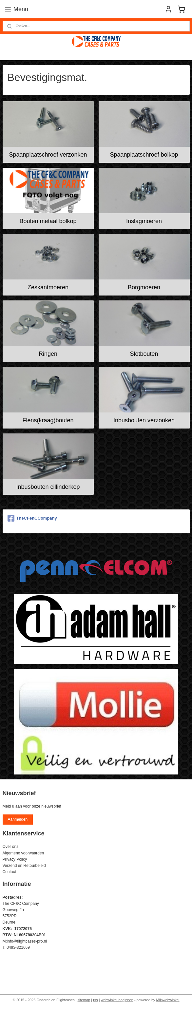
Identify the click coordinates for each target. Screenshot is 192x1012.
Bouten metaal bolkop (47, 221)
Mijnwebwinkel (168, 1000)
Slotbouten (144, 354)
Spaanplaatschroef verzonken (48, 154)
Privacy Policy (15, 859)
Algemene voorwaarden (23, 853)
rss (95, 1000)
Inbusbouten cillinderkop (48, 487)
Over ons (11, 846)
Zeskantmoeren (48, 287)
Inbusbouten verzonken (144, 420)
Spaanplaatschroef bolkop (144, 154)
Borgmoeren (144, 287)
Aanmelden (18, 819)
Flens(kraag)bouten (47, 420)
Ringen (48, 354)
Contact (9, 871)
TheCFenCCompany (32, 518)
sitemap (84, 1000)
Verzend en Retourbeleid (24, 865)
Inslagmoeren (144, 221)
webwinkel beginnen (117, 1000)
